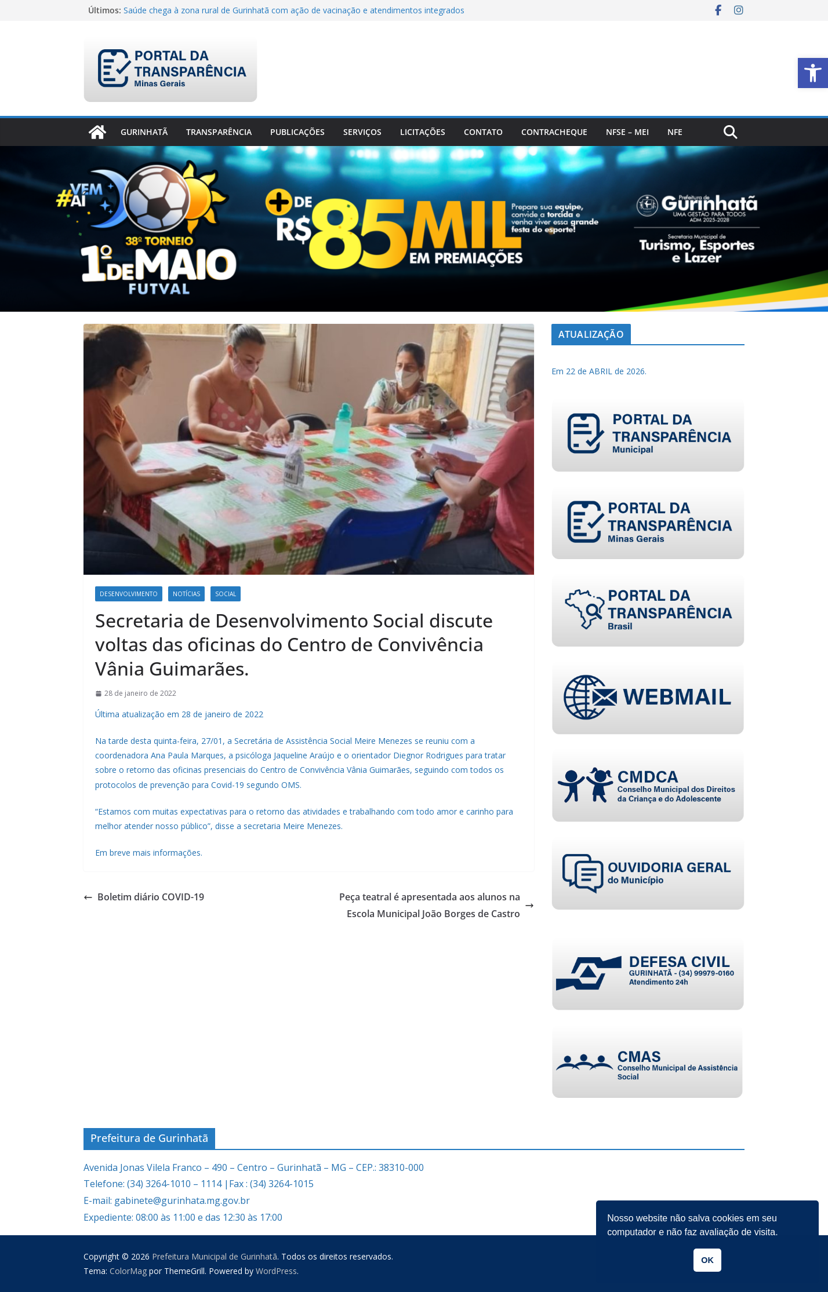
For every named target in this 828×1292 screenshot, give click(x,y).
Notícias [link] (186, 594)
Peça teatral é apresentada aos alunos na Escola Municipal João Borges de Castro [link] (436, 905)
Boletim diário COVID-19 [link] (143, 896)
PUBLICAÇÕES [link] (297, 131)
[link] (813, 73)
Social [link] (225, 594)
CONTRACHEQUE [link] (554, 131)
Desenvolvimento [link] (129, 594)
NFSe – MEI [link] (627, 131)
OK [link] (707, 1260)
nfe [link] (674, 131)
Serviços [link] (362, 131)
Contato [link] (483, 131)
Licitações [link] (422, 131)
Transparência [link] (219, 131)
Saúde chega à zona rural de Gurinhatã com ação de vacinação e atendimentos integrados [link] (294, 10)
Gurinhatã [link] (144, 131)
